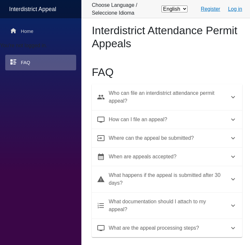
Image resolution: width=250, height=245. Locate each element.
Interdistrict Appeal (32, 9)
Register (210, 9)
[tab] (167, 97)
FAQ (20, 62)
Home (21, 31)
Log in (235, 9)
